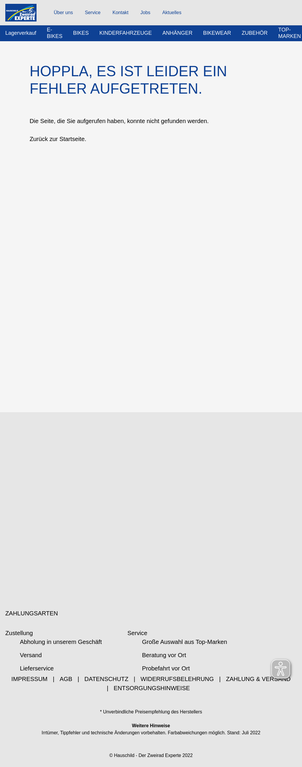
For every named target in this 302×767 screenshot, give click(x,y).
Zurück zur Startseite (57, 139)
